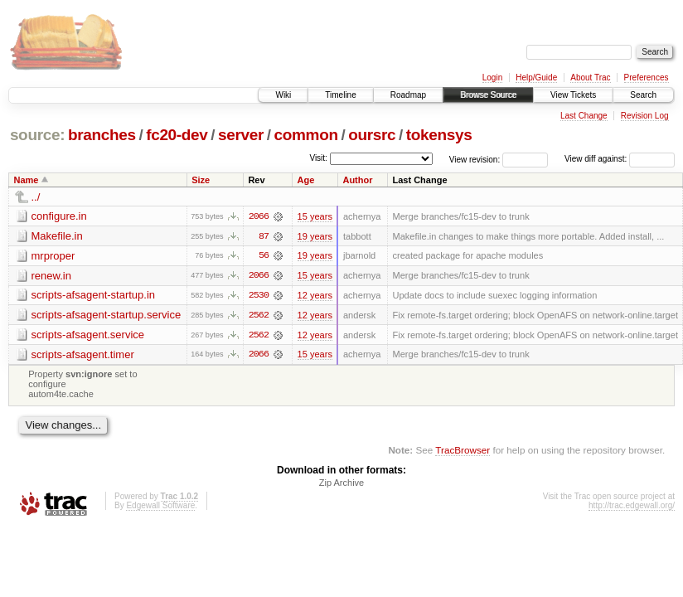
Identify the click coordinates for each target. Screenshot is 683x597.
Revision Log (645, 115)
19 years (315, 236)
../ (36, 197)
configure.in (59, 216)
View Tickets (573, 95)
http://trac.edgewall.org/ (632, 507)
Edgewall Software (160, 507)
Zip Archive (341, 484)
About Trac (590, 77)
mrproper (53, 256)
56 (264, 256)
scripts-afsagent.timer (82, 355)
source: (37, 134)
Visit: (318, 158)
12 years (315, 296)
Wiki (283, 95)
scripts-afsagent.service (88, 335)
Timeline (340, 95)
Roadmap (408, 95)
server (241, 134)
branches (102, 134)
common (306, 134)
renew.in (51, 275)
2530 (259, 296)
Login (492, 77)
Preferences (646, 77)
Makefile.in (57, 236)
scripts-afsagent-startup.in (93, 295)
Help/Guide (536, 77)
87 (264, 236)
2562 (259, 316)
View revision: (475, 158)
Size (200, 180)
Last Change (584, 115)
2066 (259, 216)
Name (26, 180)
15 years (315, 216)
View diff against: (619, 158)
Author (357, 180)
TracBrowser (462, 450)
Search (643, 95)
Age (306, 180)
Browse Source (488, 95)
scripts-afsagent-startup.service (106, 315)
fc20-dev (176, 134)
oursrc (371, 134)
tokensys (439, 134)
